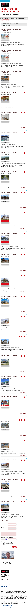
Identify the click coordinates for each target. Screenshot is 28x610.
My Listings (6, 18)
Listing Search (21, 18)
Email (4, 565)
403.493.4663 (6, 13)
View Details (5, 40)
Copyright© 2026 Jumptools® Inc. (6, 605)
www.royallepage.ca (5, 584)
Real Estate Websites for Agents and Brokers (8, 607)
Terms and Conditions (5, 586)
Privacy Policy (12, 584)
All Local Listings (13, 18)
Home (1, 18)
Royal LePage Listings (6, 25)
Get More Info (22, 45)
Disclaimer (18, 584)
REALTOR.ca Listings (14, 23)
